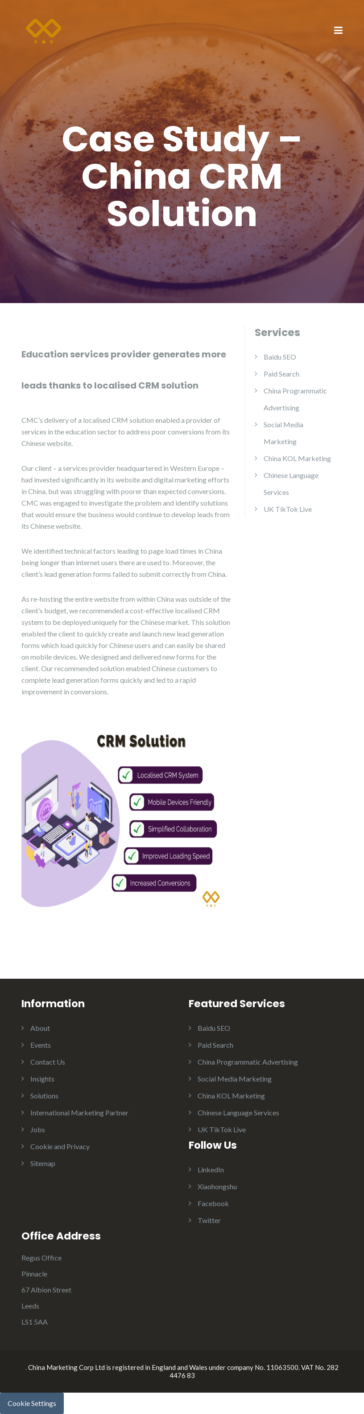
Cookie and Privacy (60, 1146)
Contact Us (47, 1061)
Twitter (209, 1220)
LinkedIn (211, 1169)
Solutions (44, 1095)
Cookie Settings (32, 1403)
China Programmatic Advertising (248, 1061)
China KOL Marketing (297, 458)
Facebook (213, 1203)
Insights (42, 1078)
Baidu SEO (280, 356)
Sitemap (42, 1163)
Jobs (37, 1129)
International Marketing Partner (79, 1112)
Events (40, 1045)
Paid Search (281, 373)
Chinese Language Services (238, 1112)
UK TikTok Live (288, 509)
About (40, 1028)
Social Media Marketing (235, 1078)
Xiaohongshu (217, 1186)
